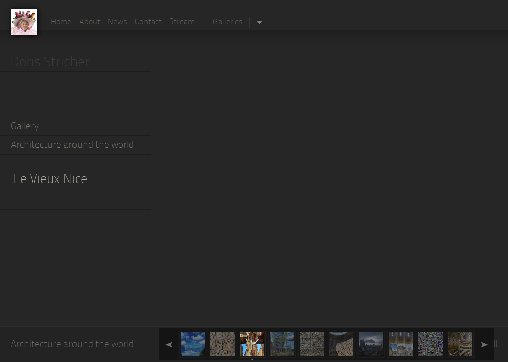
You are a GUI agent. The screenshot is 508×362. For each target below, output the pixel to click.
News (117, 22)
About (89, 22)
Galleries (228, 22)
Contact (148, 22)
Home (61, 22)
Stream (182, 22)
